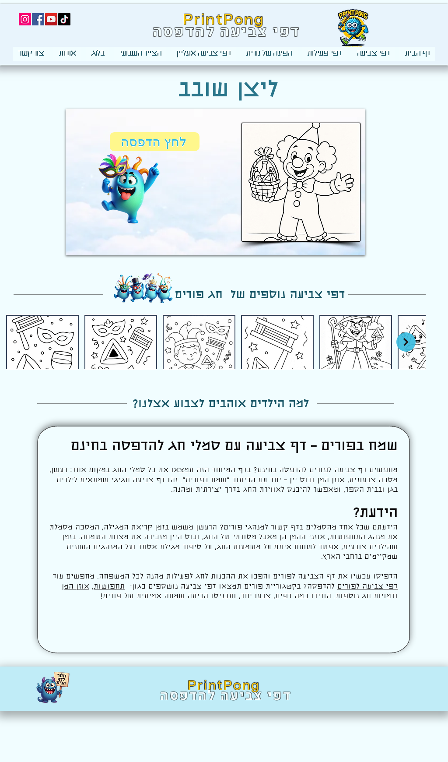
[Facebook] (38, 19)
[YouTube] (51, 19)
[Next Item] (406, 342)
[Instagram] (25, 19)
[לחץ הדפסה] (155, 141)
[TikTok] (64, 19)
